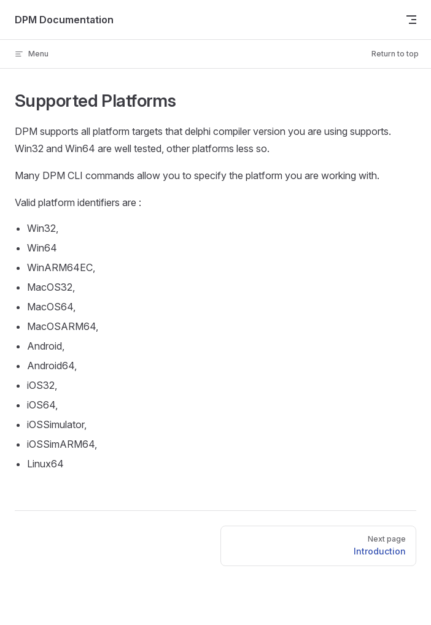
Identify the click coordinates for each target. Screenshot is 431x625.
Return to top (395, 53)
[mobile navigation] (411, 19)
